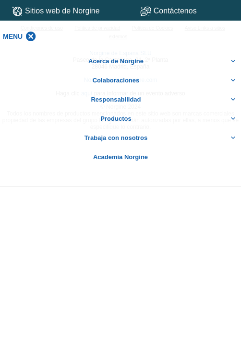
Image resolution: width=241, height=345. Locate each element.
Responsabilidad (163, 99)
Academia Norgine (120, 157)
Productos (168, 118)
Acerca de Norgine (162, 61)
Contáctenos (186, 10)
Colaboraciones (164, 80)
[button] (13, 36)
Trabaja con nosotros (160, 138)
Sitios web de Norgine (56, 11)
